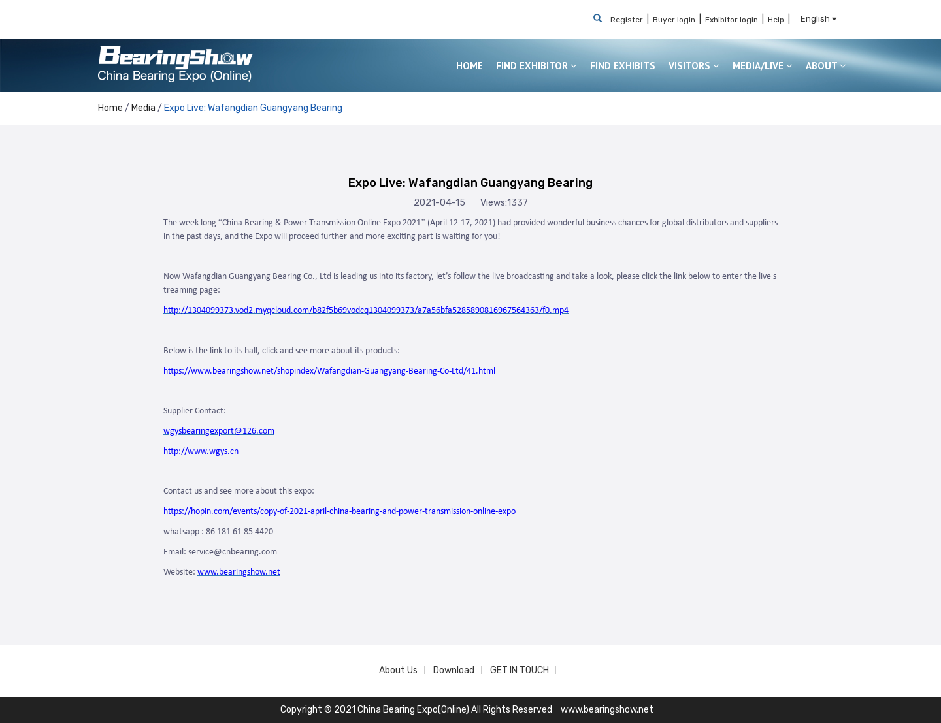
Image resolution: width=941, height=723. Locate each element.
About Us (398, 670)
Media (143, 108)
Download (453, 670)
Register (626, 19)
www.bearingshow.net (607, 709)
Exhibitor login (731, 19)
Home (110, 108)
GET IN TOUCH (519, 670)
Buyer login (674, 19)
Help (776, 19)
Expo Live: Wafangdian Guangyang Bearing (253, 108)
